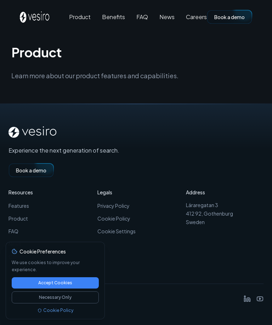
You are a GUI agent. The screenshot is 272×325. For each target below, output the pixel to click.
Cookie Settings (116, 231)
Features (18, 206)
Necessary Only (55, 297)
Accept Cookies (55, 282)
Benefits (113, 17)
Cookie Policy (113, 218)
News (167, 17)
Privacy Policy (113, 206)
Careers (196, 17)
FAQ (142, 17)
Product (80, 17)
